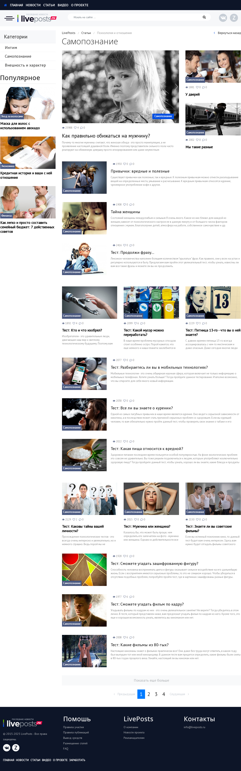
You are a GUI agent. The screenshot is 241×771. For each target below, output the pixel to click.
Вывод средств (72, 738)
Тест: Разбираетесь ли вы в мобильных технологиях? (159, 367)
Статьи (49, 5)
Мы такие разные (199, 147)
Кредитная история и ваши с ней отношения (26, 175)
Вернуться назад (227, 33)
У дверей (192, 94)
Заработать (77, 760)
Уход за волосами (12, 116)
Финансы (6, 215)
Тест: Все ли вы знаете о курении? (142, 408)
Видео (63, 5)
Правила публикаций (76, 732)
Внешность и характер (25, 65)
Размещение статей (75, 743)
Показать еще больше (151, 680)
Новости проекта (134, 732)
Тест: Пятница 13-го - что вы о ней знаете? (212, 332)
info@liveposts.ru (194, 727)
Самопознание (18, 56)
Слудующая (179, 694)
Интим (11, 47)
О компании (131, 727)
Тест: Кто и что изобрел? (82, 330)
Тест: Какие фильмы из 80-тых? (139, 644)
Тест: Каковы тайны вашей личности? (83, 528)
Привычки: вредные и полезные (140, 171)
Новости (33, 5)
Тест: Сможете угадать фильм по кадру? (147, 604)
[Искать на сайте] (139, 17)
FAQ (65, 748)
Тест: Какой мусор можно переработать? (144, 332)
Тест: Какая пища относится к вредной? (147, 448)
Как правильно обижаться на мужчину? (106, 136)
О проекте (79, 5)
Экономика (7, 166)
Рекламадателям (134, 738)
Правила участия (73, 727)
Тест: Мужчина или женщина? (147, 526)
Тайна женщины (125, 211)
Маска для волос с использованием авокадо (20, 125)
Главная (13, 5)
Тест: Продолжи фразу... (132, 252)
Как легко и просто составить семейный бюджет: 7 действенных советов (27, 227)
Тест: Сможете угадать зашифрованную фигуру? (154, 563)
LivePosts (68, 33)
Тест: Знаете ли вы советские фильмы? (208, 528)
